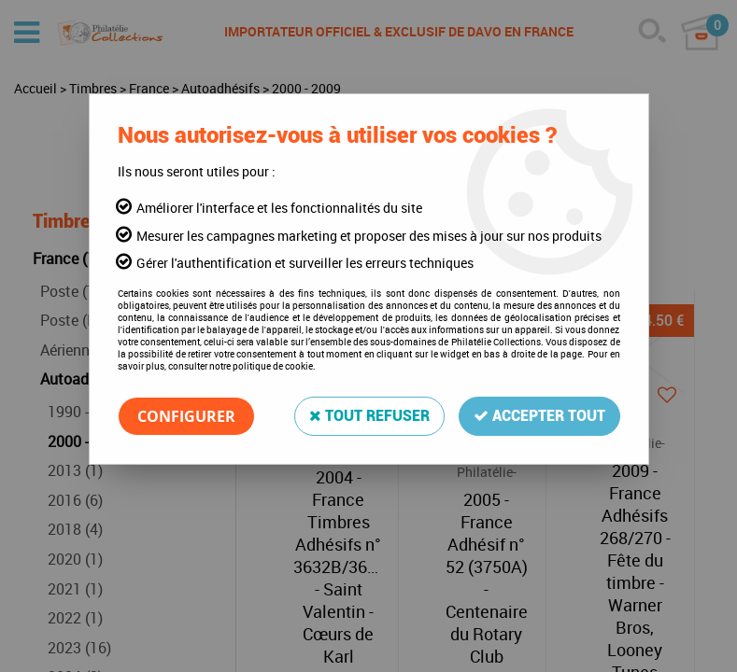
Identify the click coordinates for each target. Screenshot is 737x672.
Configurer (186, 416)
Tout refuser (369, 416)
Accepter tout (539, 416)
